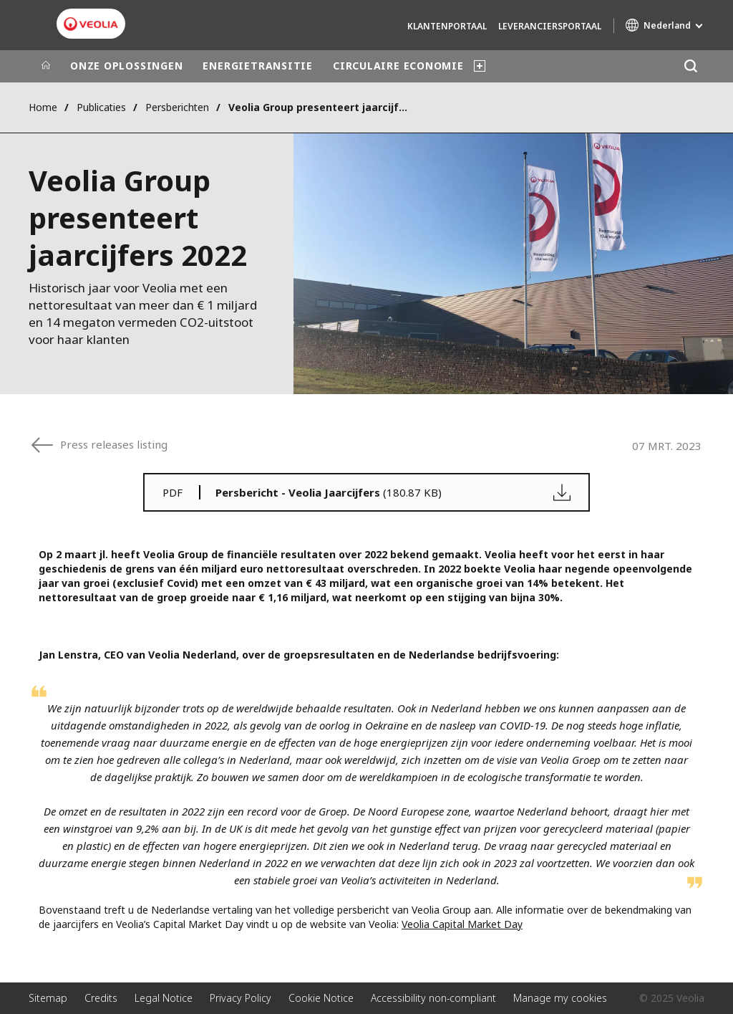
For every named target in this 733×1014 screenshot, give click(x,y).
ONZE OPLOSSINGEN (126, 65)
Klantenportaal (447, 26)
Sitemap (48, 998)
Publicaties (101, 107)
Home (43, 107)
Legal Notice (164, 998)
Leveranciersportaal (549, 26)
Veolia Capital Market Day (462, 924)
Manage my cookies (560, 998)
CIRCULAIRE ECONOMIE (398, 65)
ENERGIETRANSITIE (257, 65)
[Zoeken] (690, 66)
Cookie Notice (321, 998)
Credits (100, 998)
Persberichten (177, 107)
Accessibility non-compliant (433, 998)
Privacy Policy (240, 998)
